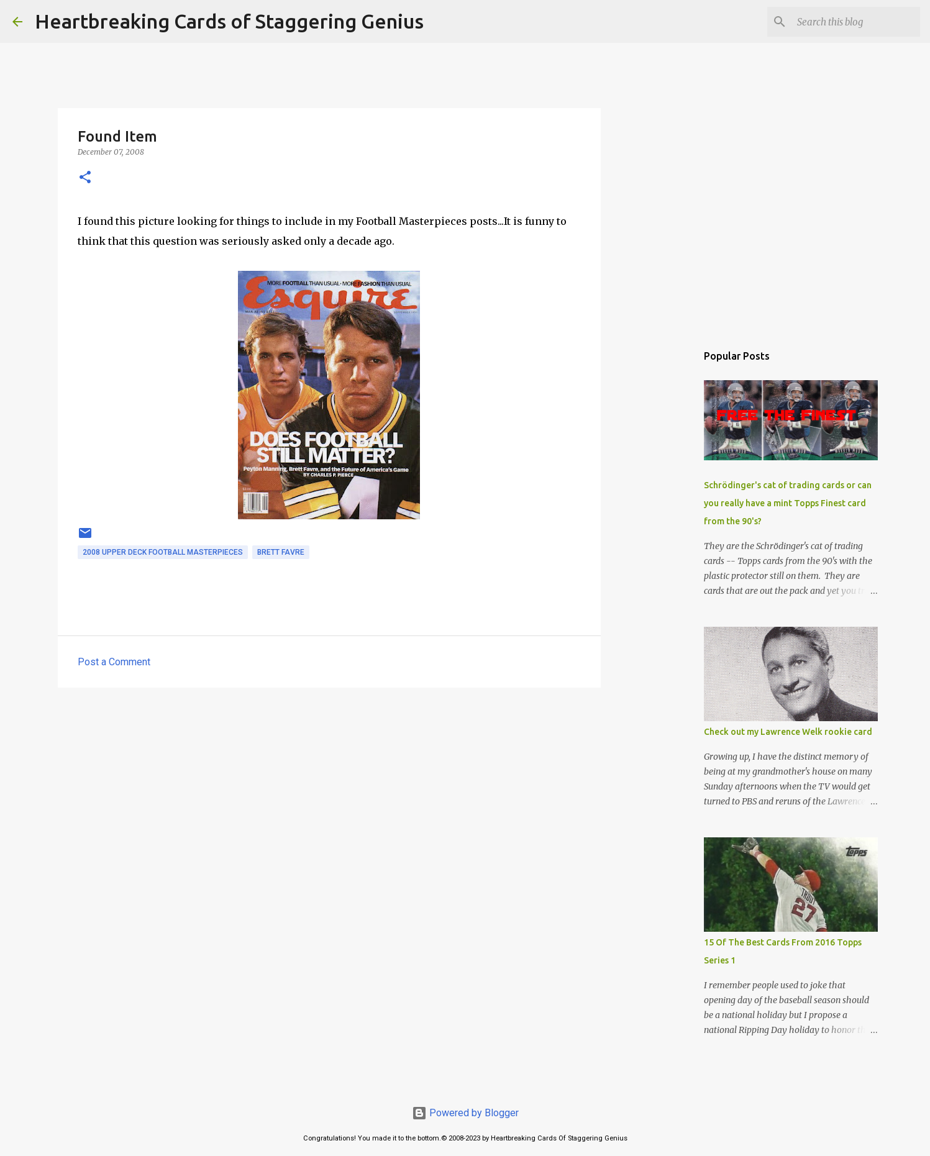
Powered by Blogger (465, 1113)
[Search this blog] (855, 22)
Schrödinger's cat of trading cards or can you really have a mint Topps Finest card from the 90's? (788, 503)
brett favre (280, 552)
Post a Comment (114, 662)
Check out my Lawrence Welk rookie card (788, 732)
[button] (85, 178)
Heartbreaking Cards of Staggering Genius (229, 21)
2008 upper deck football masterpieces (163, 552)
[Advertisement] (329, 793)
